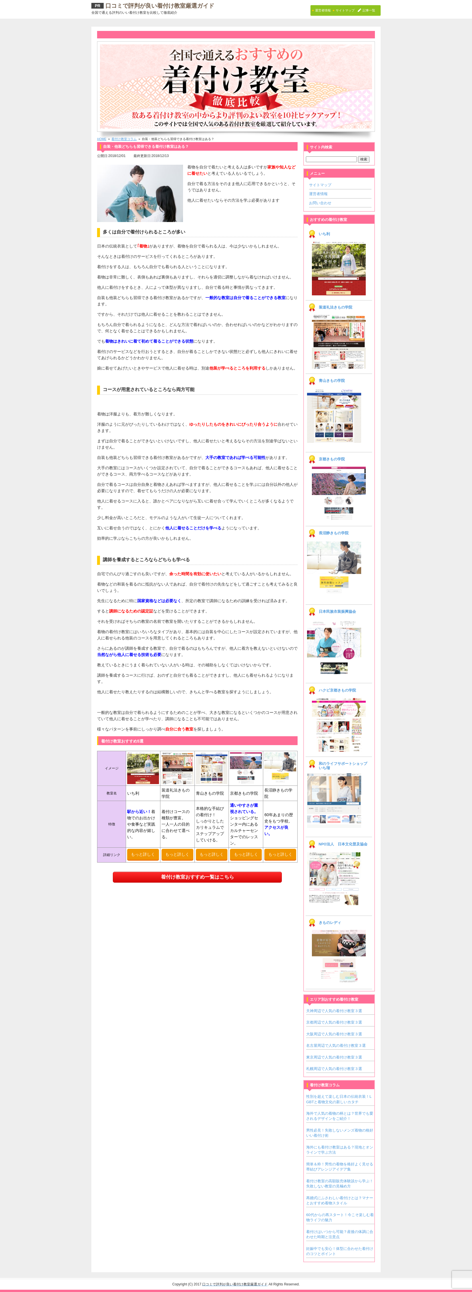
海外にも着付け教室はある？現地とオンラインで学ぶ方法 (339, 1149)
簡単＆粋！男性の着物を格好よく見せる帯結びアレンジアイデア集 (339, 1166)
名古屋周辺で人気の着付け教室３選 (336, 1045)
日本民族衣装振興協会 (337, 612)
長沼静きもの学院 (334, 533)
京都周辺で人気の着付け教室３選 (334, 1022)
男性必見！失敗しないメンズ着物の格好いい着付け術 (339, 1133)
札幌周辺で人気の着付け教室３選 (334, 1069)
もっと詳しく (143, 854)
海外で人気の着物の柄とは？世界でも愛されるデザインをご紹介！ (339, 1116)
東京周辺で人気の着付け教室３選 (334, 1057)
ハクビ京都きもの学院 (337, 690)
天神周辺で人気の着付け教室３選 (334, 1011)
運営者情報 (318, 194)
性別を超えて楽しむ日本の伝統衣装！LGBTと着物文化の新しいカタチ (338, 1099)
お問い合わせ (320, 203)
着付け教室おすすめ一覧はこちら (197, 877)
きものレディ (330, 923)
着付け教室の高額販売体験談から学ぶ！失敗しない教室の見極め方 (339, 1183)
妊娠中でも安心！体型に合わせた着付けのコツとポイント (339, 1251)
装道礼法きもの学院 (335, 307)
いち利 (324, 234)
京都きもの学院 (332, 459)
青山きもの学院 (332, 381)
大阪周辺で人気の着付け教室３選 (334, 1034)
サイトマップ (320, 185)
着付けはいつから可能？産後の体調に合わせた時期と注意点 (339, 1234)
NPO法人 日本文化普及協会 (343, 844)
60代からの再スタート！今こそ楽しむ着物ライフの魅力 (340, 1217)
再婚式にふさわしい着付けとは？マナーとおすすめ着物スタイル (339, 1200)
